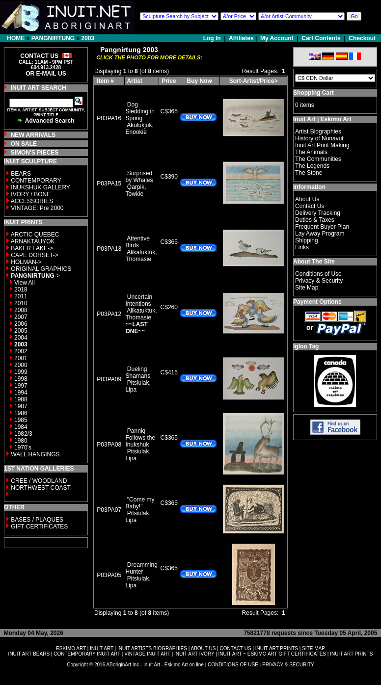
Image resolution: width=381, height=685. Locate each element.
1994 (20, 392)
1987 (20, 406)
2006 (20, 323)
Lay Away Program (320, 233)
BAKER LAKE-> (32, 248)
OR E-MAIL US (46, 73)
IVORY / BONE (31, 194)
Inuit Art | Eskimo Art (322, 119)
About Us (307, 199)
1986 (20, 413)
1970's (22, 447)
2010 (20, 303)
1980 (20, 440)
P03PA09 (109, 379)
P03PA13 (109, 248)
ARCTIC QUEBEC (35, 234)
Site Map (306, 287)
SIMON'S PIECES (35, 152)
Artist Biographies (318, 131)
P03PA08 (109, 444)
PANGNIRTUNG (53, 38)
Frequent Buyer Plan (322, 226)
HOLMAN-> (26, 262)
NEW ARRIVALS (33, 135)
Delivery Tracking (317, 213)
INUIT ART (101, 648)
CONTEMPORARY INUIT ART (87, 654)
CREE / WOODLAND (38, 480)
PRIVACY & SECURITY (288, 664)
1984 (20, 426)
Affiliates (241, 38)
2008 (20, 310)
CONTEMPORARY (36, 180)
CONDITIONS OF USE (233, 664)
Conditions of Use (318, 273)
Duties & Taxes (314, 219)
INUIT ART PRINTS (276, 648)
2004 (20, 337)
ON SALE (24, 143)
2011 (20, 296)
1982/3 (23, 433)
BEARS (21, 173)
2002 (20, 351)
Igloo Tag (306, 346)
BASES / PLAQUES (37, 519)
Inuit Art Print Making (322, 145)
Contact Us (309, 206)
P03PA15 (109, 183)
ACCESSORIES (32, 201)
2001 (20, 358)
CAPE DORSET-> (34, 255)
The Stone (308, 172)
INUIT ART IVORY (194, 654)
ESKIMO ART (71, 648)
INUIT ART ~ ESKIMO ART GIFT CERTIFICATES (272, 654)
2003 (87, 38)
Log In (212, 38)
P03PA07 (109, 509)
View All (24, 282)
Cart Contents (320, 38)
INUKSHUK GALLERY (40, 187)
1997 (20, 385)
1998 (20, 378)
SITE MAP (313, 648)
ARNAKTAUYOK (33, 241)
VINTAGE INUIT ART (147, 654)
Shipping (306, 240)
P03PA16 (109, 118)
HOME (16, 38)
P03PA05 (109, 575)
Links (302, 247)
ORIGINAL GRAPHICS (41, 268)
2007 (20, 317)
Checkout (362, 38)
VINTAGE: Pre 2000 (37, 208)
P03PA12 (109, 314)
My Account (277, 38)
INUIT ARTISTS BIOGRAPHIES (152, 648)
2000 (20, 365)
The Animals (311, 152)
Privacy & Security (319, 280)
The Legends (312, 165)
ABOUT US (203, 648)
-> (35, 275)
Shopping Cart (313, 92)
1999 (20, 372)
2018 (20, 289)
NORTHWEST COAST (40, 487)
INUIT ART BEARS (29, 654)
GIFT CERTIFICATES (39, 526)
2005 (20, 330)
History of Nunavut (319, 138)
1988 (20, 399)
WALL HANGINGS (35, 454)
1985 (20, 420)
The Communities (318, 159)
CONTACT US (235, 648)
